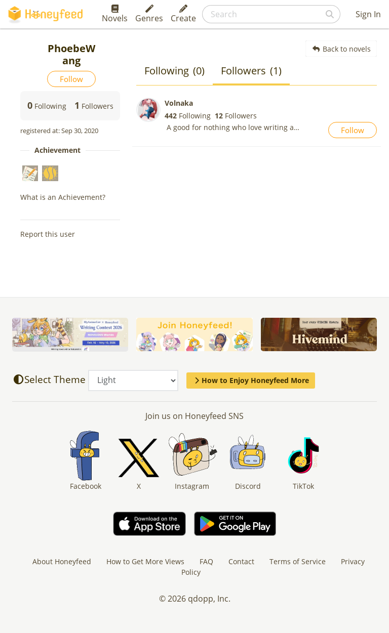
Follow (71, 79)
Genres (149, 14)
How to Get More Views (145, 561)
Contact (241, 561)
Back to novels (341, 49)
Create (183, 14)
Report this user (47, 234)
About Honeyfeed (61, 561)
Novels (115, 14)
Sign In (368, 14)
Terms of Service (297, 561)
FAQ (206, 561)
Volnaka (179, 103)
